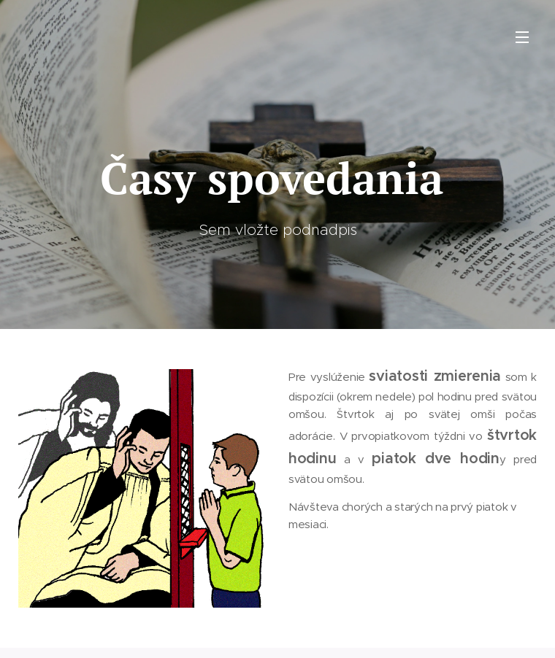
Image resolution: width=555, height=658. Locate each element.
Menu (522, 37)
